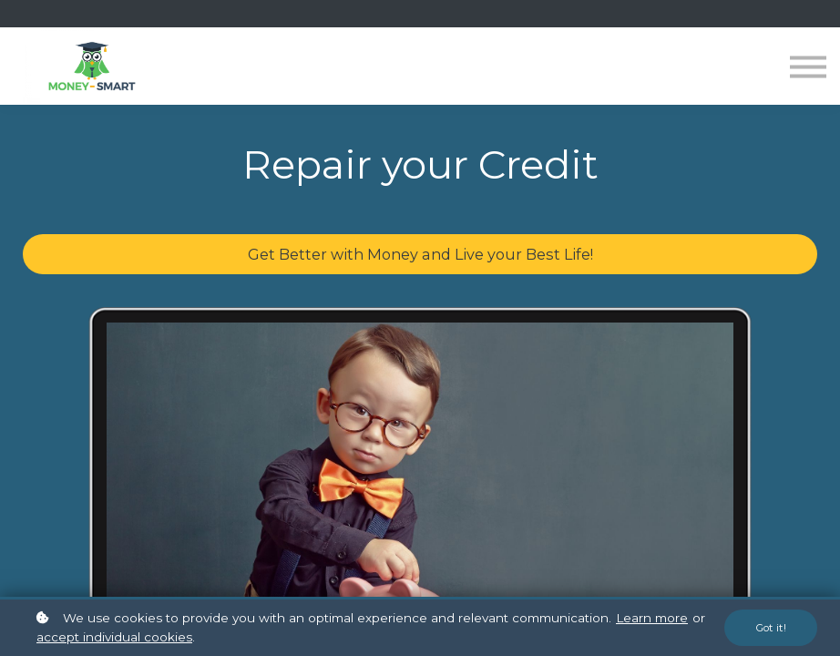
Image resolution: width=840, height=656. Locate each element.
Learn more (652, 617)
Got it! (770, 627)
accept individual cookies (114, 637)
